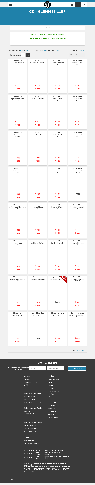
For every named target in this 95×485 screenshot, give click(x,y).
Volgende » (82, 50)
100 (26, 50)
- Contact (51, 394)
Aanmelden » (77, 368)
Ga (28, 55)
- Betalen (51, 388)
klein (44, 50)
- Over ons (51, 397)
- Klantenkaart (52, 400)
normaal (51, 50)
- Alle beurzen (52, 403)
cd (47, 28)
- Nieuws (51, 382)
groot (57, 50)
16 (22, 50)
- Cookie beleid (53, 417)
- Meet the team (53, 379)
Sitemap (12, 479)
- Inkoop (50, 385)
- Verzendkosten (53, 391)
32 (24, 50)
